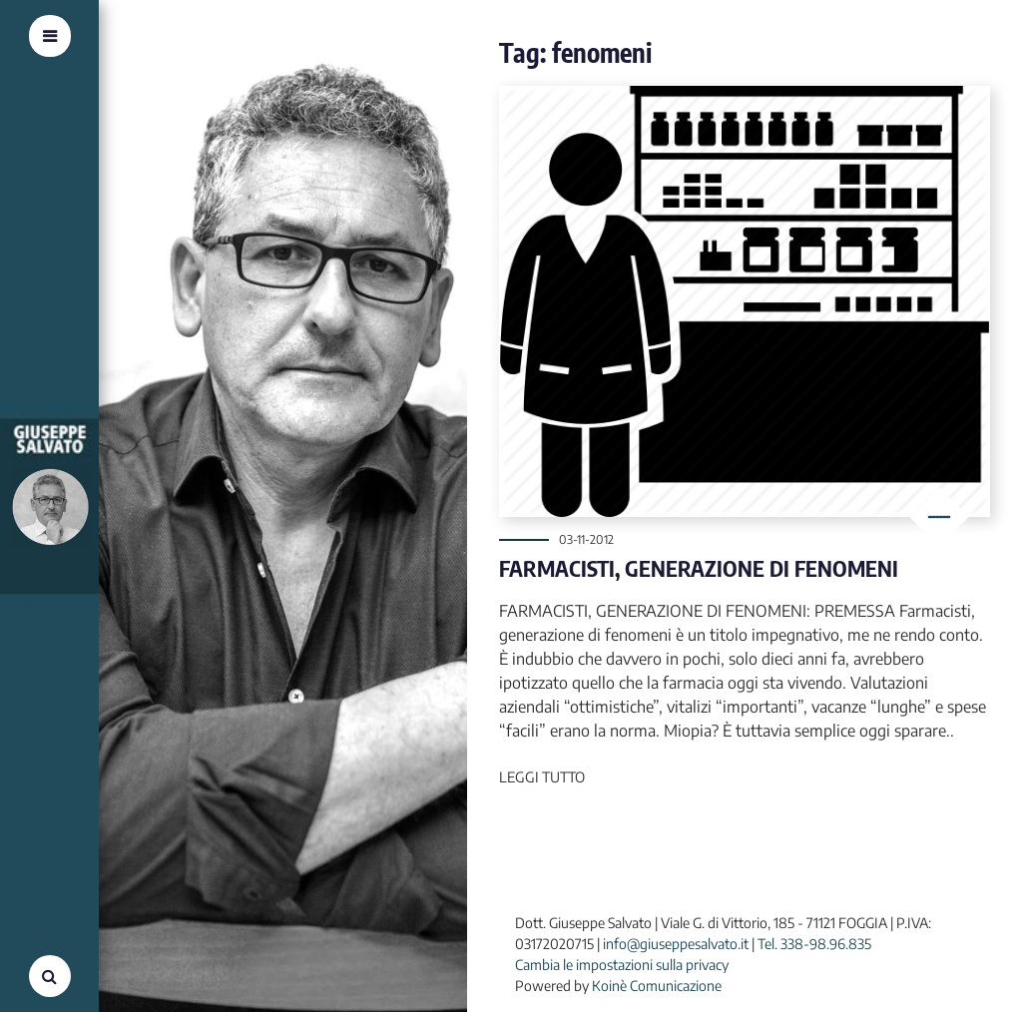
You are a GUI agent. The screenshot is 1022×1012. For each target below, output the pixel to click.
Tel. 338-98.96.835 (814, 943)
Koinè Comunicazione (657, 985)
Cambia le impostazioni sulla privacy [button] (622, 964)
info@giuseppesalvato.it (676, 943)
